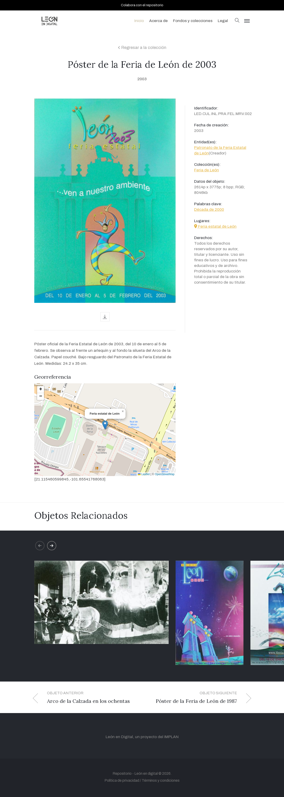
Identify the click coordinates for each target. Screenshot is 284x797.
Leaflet (144, 474)
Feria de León (206, 170)
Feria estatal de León (215, 226)
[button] (237, 21)
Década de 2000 (209, 209)
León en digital (146, 773)
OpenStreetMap (164, 474)
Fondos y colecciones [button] (192, 21)
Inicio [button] (139, 21)
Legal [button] (223, 21)
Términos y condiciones (161, 780)
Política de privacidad (121, 780)
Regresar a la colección (142, 47)
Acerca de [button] (158, 21)
